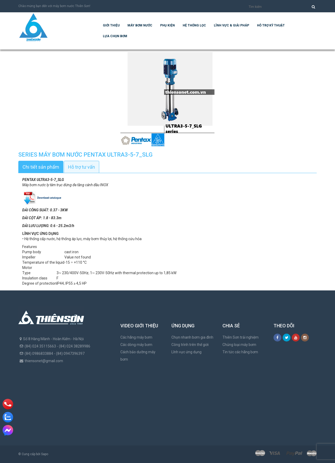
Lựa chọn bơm (115, 36)
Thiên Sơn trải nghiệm (240, 337)
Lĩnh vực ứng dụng (186, 352)
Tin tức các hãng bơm (240, 352)
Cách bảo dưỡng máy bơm (137, 355)
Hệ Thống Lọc (194, 25)
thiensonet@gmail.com (44, 361)
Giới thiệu (111, 25)
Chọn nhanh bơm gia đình (192, 337)
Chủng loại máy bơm (239, 345)
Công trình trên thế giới (190, 345)
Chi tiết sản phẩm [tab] (41, 167)
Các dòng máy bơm (136, 345)
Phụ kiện (167, 25)
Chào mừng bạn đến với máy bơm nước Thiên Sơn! (54, 6)
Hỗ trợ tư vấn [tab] (81, 167)
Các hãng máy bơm (136, 337)
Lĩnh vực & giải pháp (231, 25)
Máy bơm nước (139, 25)
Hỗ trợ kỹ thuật (271, 25)
